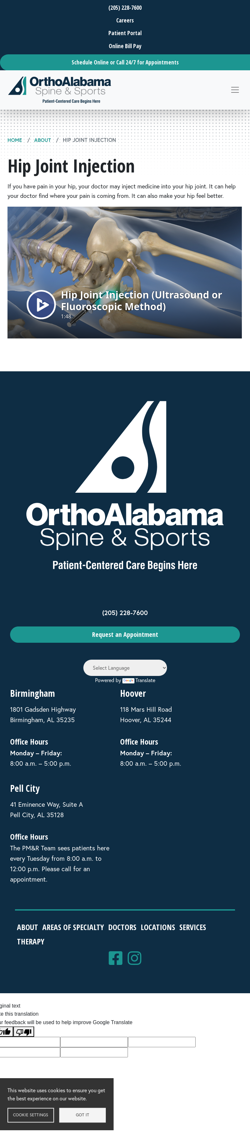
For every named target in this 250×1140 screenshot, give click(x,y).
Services (196, 927)
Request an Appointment (125, 634)
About (42, 139)
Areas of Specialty (74, 927)
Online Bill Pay (125, 46)
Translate (138, 679)
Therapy (31, 941)
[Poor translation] (23, 1031)
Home (14, 139)
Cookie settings (38, 1117)
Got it (89, 1117)
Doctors (124, 927)
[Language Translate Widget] (125, 667)
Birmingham (32, 693)
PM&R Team (39, 848)
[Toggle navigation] (235, 90)
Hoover (133, 693)
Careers (125, 20)
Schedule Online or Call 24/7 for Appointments (125, 62)
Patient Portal (125, 33)
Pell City (24, 788)
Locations (161, 927)
